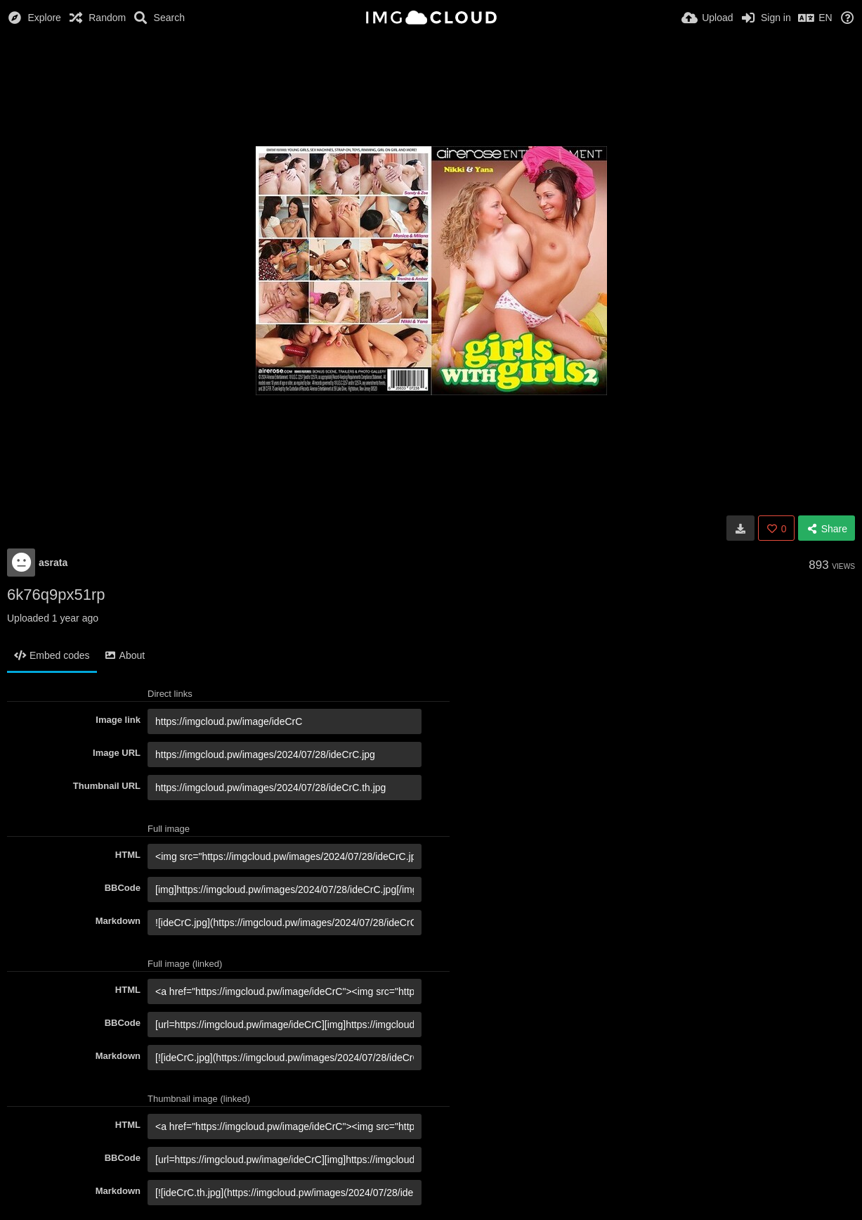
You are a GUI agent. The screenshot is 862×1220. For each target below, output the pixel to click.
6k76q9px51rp (56, 594)
